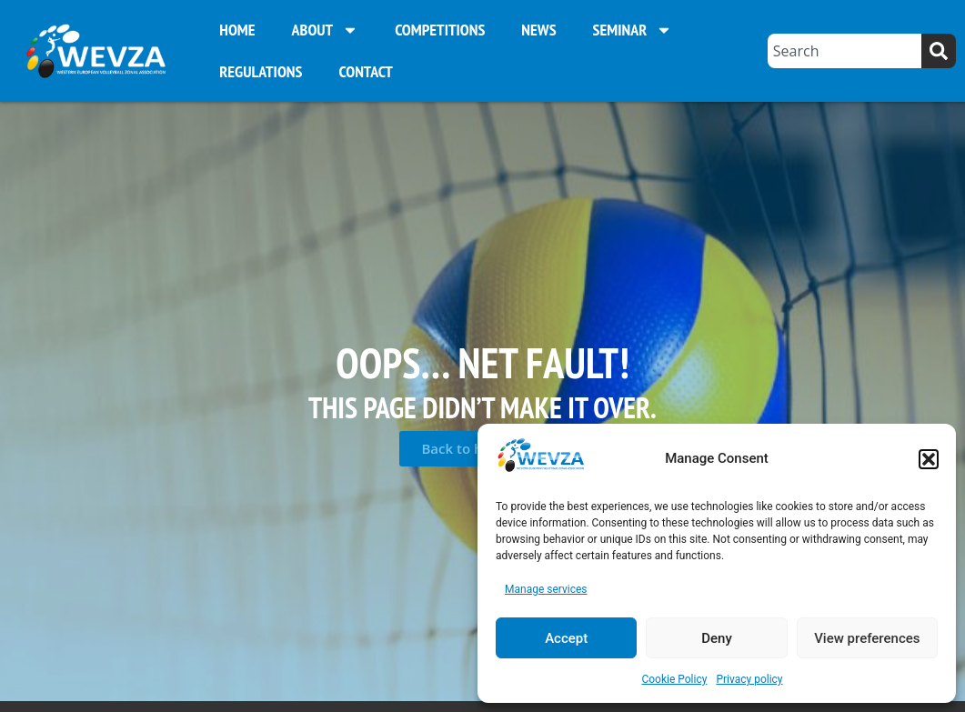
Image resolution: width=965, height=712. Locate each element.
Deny (716, 638)
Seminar (633, 30)
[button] (929, 459)
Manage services (546, 589)
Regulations (260, 71)
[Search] (938, 51)
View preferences (867, 638)
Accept (566, 638)
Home (237, 29)
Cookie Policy (674, 679)
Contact (365, 71)
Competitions (440, 29)
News (538, 29)
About (325, 30)
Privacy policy (749, 679)
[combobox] (844, 51)
